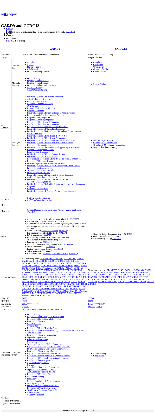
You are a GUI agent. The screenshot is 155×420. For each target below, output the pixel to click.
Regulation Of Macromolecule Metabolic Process (47, 358)
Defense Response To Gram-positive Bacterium (46, 163)
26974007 (31, 228)
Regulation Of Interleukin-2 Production (43, 122)
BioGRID (10, 41)
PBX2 (61, 279)
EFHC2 (77, 265)
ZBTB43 (136, 282)
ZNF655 (70, 293)
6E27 (34, 309)
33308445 (47, 251)
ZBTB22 (128, 282)
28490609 (74, 219)
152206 (91, 298)
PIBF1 (72, 279)
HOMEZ (139, 275)
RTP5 (60, 282)
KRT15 (63, 272)
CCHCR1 (35, 263)
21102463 (46, 230)
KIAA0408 (33, 272)
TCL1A (77, 284)
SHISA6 (81, 282)
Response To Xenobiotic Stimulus (41, 108)
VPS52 (114, 282)
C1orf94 (80, 259)
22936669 (54, 230)
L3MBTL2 (81, 275)
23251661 (50, 247)
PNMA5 (25, 282)
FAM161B (51, 268)
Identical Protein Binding (37, 83)
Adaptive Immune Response (38, 99)
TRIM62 (82, 286)
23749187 (60, 221)
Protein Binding (33, 78)
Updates (9, 35)
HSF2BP (47, 270)
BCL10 (67, 259)
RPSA (107, 279)
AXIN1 (60, 259)
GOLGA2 (125, 275)
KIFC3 (56, 272)
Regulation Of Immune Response (40, 161)
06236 (24, 301)
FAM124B (33, 268)
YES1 (24, 291)
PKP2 (84, 279)
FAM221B (92, 275)
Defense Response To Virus (38, 172)
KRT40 (25, 275)
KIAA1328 (43, 272)
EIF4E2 (25, 268)
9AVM (55, 309)
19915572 (47, 253)
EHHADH (118, 272)
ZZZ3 (47, 295)
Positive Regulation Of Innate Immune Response (47, 154)
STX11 (47, 284)
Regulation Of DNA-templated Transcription (45, 317)
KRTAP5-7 (71, 275)
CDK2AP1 (59, 263)
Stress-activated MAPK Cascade (40, 170)
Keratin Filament (34, 323)
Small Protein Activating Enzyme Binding (44, 390)
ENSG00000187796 (30, 304)
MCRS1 (63, 277)
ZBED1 (121, 282)
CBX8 (50, 261)
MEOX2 (70, 277)
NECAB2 (35, 279)
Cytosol (30, 64)
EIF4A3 (84, 265)
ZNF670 (150, 282)
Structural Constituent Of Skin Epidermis (44, 344)
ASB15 (109, 270)
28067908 (63, 230)
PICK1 (78, 279)
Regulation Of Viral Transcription (41, 388)
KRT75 (32, 275)
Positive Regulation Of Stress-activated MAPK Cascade (50, 143)
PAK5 (55, 279)
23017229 (68, 244)
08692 (90, 301)
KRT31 (82, 272)
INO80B (65, 270)
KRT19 (76, 272)
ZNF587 (55, 293)
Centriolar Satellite (101, 69)
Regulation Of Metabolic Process (40, 374)
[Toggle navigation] (2, 22)
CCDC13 (121, 48)
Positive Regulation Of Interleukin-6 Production (46, 138)
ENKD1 (126, 272)
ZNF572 (47, 293)
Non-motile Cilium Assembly (105, 147)
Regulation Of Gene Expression (40, 360)
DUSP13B (63, 265)
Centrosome (98, 64)
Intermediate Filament (36, 321)
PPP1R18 (33, 282)
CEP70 (76, 263)
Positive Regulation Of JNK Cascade (42, 156)
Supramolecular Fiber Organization (41, 369)
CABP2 (25, 261)
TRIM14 (44, 286)
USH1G (54, 288)
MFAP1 (77, 277)
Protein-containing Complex (38, 71)
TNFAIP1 (31, 286)
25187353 (128, 234)
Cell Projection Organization (105, 143)
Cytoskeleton (98, 67)
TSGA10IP (26, 288)
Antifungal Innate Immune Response (42, 177)
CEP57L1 (68, 263)
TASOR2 (61, 284)
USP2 (67, 288)
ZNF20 (84, 291)
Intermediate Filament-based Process (42, 351)
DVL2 (70, 265)
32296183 (70, 32)
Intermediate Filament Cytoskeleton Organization (47, 349)
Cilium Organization (35, 395)
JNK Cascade (32, 106)
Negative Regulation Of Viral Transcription (45, 381)
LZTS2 (56, 277)
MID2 (83, 277)
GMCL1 (117, 275)
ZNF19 (78, 291)
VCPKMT (74, 288)
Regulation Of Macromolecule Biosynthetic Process (48, 356)
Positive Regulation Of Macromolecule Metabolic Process (51, 113)
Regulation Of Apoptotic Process (40, 145)
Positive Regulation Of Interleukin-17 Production (47, 136)
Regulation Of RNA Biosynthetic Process (44, 319)
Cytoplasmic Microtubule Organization (109, 145)
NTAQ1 (42, 279)
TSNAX (35, 288)
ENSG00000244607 (96, 304)
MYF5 (128, 277)
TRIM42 (67, 286)
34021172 (63, 233)
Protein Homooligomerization (39, 168)
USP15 (61, 288)
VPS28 (82, 288)
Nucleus (30, 365)
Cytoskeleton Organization (38, 363)
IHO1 (53, 270)
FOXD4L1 (78, 268)
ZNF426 (40, 293)
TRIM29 (59, 286)
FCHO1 (110, 275)
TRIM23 (52, 286)
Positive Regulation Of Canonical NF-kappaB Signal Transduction (54, 147)
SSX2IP (33, 284)
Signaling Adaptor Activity (38, 81)
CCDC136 (65, 261)
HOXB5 (39, 270)
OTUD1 (49, 279)
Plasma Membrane (34, 67)
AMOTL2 (52, 259)
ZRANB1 (41, 295)
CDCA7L (51, 263)
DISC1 (50, 265)
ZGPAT (56, 291)
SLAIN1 (25, 284)
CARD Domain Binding (37, 90)
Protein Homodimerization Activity (41, 85)
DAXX (44, 265)
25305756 (47, 235)
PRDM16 (92, 279)
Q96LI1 (99, 307)
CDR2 (98, 272)
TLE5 (24, 286)
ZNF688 (77, 293)
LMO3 (38, 277)
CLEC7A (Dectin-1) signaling (39, 200)
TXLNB (101, 282)
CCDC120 (129, 270)
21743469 (52, 221)
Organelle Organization (36, 337)
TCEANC (70, 284)
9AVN (60, 309)
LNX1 (43, 277)
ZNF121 (70, 291)
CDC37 (43, 263)
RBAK (55, 282)
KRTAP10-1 (40, 275)
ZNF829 (32, 295)
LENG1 (25, 277)
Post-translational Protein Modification (43, 385)
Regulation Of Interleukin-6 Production (43, 124)
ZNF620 (62, 293)
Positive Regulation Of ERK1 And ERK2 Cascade (47, 179)
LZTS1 (50, 277)
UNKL (48, 288)
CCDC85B (74, 261)
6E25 (24, 309)
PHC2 (66, 279)
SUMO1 (53, 284)
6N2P (49, 309)
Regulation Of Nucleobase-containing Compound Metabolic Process (55, 330)
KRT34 (101, 277)
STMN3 (40, 284)
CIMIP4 (82, 263)
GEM (24, 270)
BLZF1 (73, 259)
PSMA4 (48, 282)
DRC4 (56, 265)
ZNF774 (25, 295)
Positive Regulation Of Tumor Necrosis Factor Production (51, 140)
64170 (24, 298)
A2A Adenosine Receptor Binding (41, 372)
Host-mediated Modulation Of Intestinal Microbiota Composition (54, 159)
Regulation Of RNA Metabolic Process (43, 328)
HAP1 (132, 275)
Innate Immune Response (37, 152)
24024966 (116, 239)
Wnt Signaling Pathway (37, 383)
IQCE (72, 270)
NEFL (134, 277)
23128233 (56, 237)
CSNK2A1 (26, 265)
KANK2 (78, 270)
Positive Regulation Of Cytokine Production (45, 97)
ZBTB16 (31, 291)
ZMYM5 (63, 291)
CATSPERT (42, 261)
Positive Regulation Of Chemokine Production (46, 129)
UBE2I (42, 288)
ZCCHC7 (48, 291)
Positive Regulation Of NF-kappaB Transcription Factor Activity (53, 166)
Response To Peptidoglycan (38, 117)
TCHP (112, 279)
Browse (9, 28)
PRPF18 (41, 282)
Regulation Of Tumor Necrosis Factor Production (47, 127)
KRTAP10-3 (51, 275)
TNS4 (38, 286)
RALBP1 (100, 279)
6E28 (38, 309)
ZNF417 (32, 293)
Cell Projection (99, 71)
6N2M (44, 309)
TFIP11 (84, 284)
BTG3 (114, 270)
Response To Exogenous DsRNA (40, 150)
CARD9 (55, 48)
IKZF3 (59, 270)
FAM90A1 (69, 268)
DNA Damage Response (103, 140)
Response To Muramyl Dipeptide (40, 120)
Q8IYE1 (91, 307)
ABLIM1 (44, 259)
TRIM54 (75, 286)
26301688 (58, 249)
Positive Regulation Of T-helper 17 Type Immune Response (51, 191)
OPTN (139, 277)
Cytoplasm (31, 62)
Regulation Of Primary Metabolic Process (44, 353)
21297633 (64, 253)
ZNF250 (25, 293)
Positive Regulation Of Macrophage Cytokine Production (50, 175)
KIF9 (50, 272)
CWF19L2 (35, 265)
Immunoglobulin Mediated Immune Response (46, 115)
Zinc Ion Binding (34, 333)
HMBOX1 (31, 270)
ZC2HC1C (39, 291)
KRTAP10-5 (61, 275)
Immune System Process (37, 101)
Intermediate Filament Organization (41, 335)
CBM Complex (33, 69)
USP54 (108, 282)
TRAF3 (140, 279)
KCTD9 (25, 272)
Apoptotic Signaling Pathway (39, 182)
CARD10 (33, 261)
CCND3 (91, 272)
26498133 (62, 240)
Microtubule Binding (35, 376)
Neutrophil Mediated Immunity (40, 104)
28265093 (48, 242)
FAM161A (42, 268)
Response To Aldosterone (37, 189)
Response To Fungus (35, 110)
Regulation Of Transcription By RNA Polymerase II (48, 346)
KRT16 (69, 272)
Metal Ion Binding (34, 87)
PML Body (31, 379)
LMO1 (32, 277)
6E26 (29, 309)
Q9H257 (25, 307)
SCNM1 (74, 282)
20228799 (73, 253)
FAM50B (60, 268)
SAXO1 (66, 282)
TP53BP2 (133, 279)
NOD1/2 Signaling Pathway (38, 198)
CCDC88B (26, 263)
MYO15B (26, 279)
